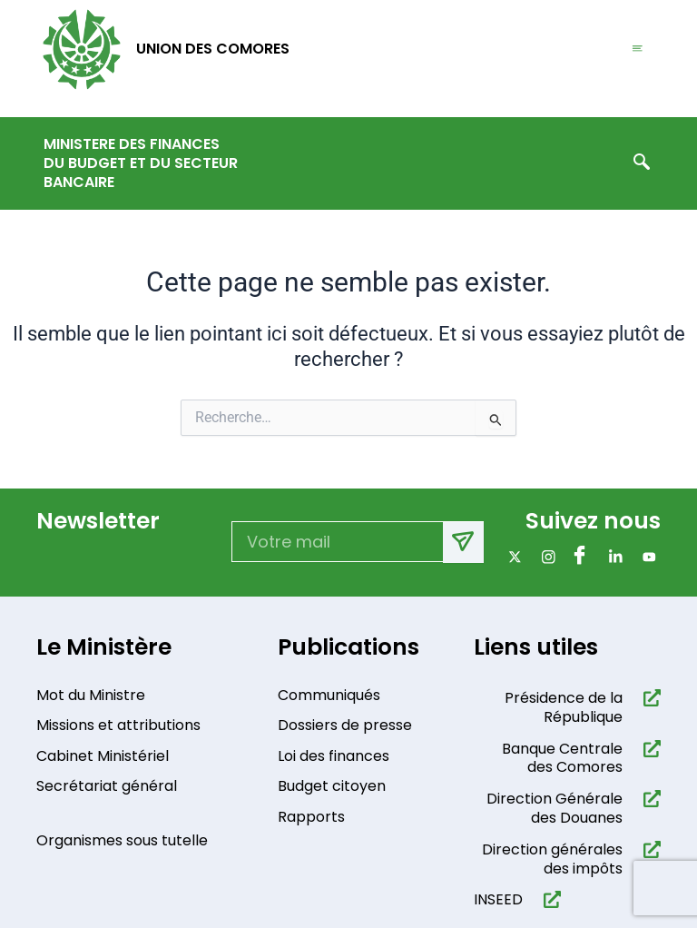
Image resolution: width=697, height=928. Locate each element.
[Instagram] (545, 557)
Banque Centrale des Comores (562, 758)
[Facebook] (578, 557)
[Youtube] (645, 557)
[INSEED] (548, 899)
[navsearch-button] (641, 163)
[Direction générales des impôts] (648, 849)
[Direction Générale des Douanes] (648, 798)
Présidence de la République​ (564, 707)
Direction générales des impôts (552, 859)
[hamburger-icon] (637, 49)
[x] (511, 557)
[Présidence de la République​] (648, 697)
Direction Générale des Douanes (554, 808)
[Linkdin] (612, 557)
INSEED (498, 899)
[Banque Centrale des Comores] (648, 748)
